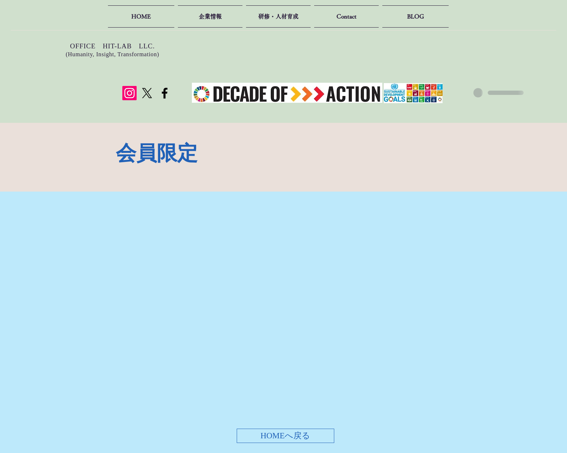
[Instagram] (129, 93)
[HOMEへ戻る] (285, 436)
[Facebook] (164, 93)
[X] (147, 93)
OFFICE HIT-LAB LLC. (112, 46)
